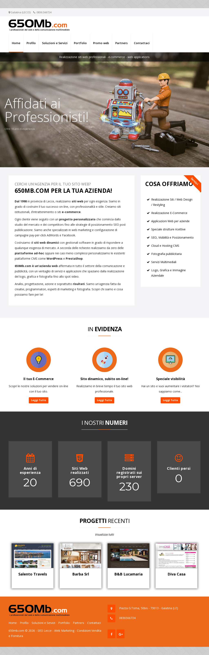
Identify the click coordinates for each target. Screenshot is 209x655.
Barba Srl (80, 574)
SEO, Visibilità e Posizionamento (172, 237)
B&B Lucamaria (128, 574)
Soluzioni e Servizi (55, 43)
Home (16, 43)
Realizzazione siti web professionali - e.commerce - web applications (104, 57)
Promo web (101, 43)
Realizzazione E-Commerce (169, 213)
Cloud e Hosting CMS (165, 246)
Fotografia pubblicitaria (166, 254)
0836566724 (127, 618)
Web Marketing (64, 631)
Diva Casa (177, 574)
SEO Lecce (45, 631)
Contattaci (142, 43)
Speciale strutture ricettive (168, 229)
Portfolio (80, 43)
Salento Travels (32, 574)
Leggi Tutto (38, 400)
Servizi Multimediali (163, 262)
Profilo (31, 43)
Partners (121, 43)
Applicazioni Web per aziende (170, 221)
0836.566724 (44, 12)
